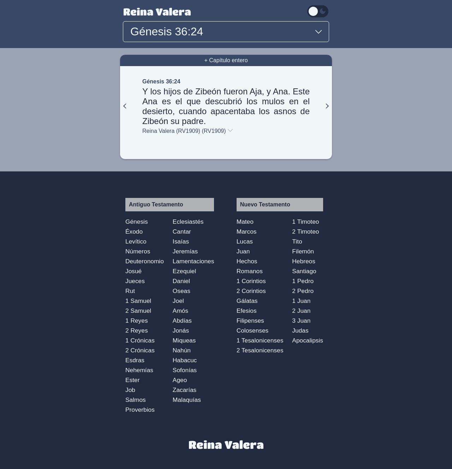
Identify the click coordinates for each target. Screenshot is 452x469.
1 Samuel (138, 300)
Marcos (247, 231)
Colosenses (253, 330)
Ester (132, 379)
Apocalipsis (307, 340)
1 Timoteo (305, 221)
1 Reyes (136, 320)
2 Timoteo (305, 231)
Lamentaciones (193, 261)
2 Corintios (251, 290)
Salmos (135, 399)
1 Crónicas (140, 340)
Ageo (180, 379)
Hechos (247, 261)
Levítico (136, 241)
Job (130, 389)
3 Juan (301, 320)
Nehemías (139, 370)
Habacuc (185, 360)
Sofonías (185, 370)
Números (137, 251)
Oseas (181, 290)
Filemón (303, 251)
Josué (133, 271)
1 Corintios (251, 281)
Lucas (245, 241)
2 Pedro (303, 290)
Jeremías (185, 251)
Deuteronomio (144, 261)
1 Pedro (303, 281)
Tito (297, 241)
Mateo (245, 221)
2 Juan (301, 310)
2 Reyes (136, 330)
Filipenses (250, 320)
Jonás (181, 330)
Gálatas (247, 300)
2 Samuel (138, 310)
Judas (300, 330)
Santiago (304, 271)
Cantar (182, 231)
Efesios (247, 310)
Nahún (182, 350)
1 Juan (301, 300)
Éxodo (134, 231)
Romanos (250, 271)
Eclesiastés (188, 221)
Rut (130, 290)
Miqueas (184, 340)
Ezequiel (184, 271)
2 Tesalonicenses (260, 350)
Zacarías (184, 389)
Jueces (135, 281)
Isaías (181, 241)
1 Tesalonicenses (260, 340)
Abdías (182, 320)
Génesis (136, 221)
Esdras (134, 360)
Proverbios (140, 409)
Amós (180, 310)
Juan (243, 251)
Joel (178, 300)
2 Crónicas (140, 350)
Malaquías (187, 399)
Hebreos (303, 261)
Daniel (181, 281)
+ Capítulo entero (226, 60)
